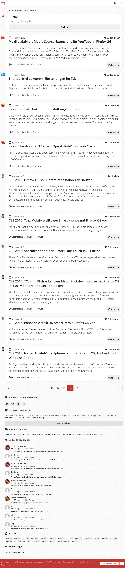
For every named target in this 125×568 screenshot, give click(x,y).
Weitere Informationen (109, 563)
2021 (52, 536)
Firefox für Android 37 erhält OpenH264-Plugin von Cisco (52, 145)
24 (58, 386)
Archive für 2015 (21, 10)
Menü (121, 1)
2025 (17, 536)
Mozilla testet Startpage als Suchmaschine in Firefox (29, 501)
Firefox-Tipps (37, 432)
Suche (115, 3)
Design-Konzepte (13, 432)
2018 (78, 536)
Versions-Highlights (94, 432)
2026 (9, 536)
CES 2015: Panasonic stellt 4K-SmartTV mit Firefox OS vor (52, 321)
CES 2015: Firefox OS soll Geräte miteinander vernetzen (51, 179)
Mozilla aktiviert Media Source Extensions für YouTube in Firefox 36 (60, 41)
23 (52, 386)
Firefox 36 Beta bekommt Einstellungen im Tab (44, 108)
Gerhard (14, 453)
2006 (67, 539)
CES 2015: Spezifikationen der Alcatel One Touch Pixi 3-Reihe (55, 249)
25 (64, 386)
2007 (59, 539)
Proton (80, 432)
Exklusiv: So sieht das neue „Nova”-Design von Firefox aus (31, 484)
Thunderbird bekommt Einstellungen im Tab (42, 78)
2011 (26, 539)
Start (11, 10)
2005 (74, 539)
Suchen (64, 27)
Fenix (26, 432)
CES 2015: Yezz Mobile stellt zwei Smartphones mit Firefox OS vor (58, 219)
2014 (113, 536)
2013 (9, 539)
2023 (34, 536)
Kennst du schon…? (53, 432)
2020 (61, 536)
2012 (17, 539)
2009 (44, 539)
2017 (87, 536)
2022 (43, 536)
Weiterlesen (113, 64)
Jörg (12, 521)
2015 (105, 536)
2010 (35, 539)
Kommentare (68, 432)
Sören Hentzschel (18, 444)
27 (76, 386)
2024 (25, 536)
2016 (96, 536)
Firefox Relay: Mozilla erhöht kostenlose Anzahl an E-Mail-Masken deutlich (37, 449)
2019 (69, 536)
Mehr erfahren (64, 421)
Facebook (18, 402)
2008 (52, 539)
